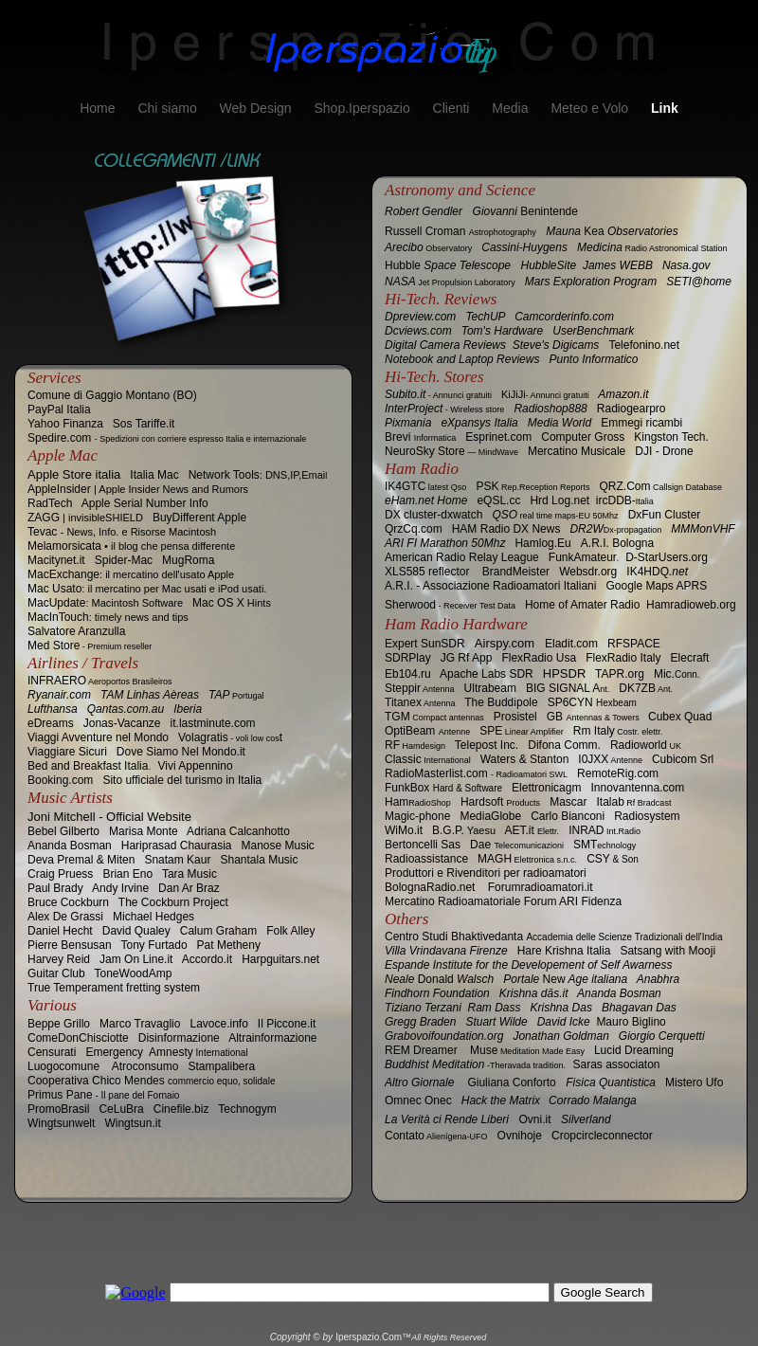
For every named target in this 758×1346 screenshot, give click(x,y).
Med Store (89, 645)
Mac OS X (231, 602)
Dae (517, 844)
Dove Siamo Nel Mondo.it (181, 751)
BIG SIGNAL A (567, 688)
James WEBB (618, 265)
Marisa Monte (143, 831)
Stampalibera (221, 1066)
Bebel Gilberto (63, 831)
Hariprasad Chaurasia (176, 845)
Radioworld (645, 745)
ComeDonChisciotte (78, 1038)
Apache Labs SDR (486, 674)
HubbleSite (549, 265)
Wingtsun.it (132, 1123)
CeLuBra (121, 1109)
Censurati (51, 1052)
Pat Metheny (229, 945)
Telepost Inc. (486, 745)
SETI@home (698, 281)
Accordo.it (207, 959)
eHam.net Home (426, 500)
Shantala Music (259, 859)
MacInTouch (108, 617)
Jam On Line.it (135, 959)
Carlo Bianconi (568, 816)
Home (99, 108)
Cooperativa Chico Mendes (151, 1080)
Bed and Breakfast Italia (87, 766)
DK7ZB (646, 688)
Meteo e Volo (591, 108)
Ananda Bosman (69, 845)
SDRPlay (408, 657)
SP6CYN (592, 702)
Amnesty (198, 1052)
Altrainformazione (272, 1038)
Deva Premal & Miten (81, 859)
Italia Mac (154, 475)
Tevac (121, 531)
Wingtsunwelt (61, 1123)
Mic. (677, 674)
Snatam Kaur (177, 859)
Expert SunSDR (425, 643)
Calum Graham (218, 930)
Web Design (258, 108)
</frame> (379, 1303)
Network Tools (258, 475)
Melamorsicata (131, 546)
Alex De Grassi (65, 916)
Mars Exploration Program (591, 281)
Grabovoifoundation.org (449, 1036)
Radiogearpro (631, 408)
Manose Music (278, 845)
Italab (634, 802)
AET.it (531, 830)
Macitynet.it (56, 560)
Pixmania (408, 422)
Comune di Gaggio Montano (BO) (112, 395)
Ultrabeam (490, 688)
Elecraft (690, 657)
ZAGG (85, 517)
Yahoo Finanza (65, 423)
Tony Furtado (154, 945)
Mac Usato (146, 588)
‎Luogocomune (63, 1066)
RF (415, 745)
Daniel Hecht (60, 930)
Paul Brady (55, 888)
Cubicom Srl (682, 759)
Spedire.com (166, 438)
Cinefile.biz (181, 1109)
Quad (680, 716)
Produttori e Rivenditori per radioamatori (486, 873)
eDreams (50, 723)
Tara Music (189, 874)
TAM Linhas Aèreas (149, 694)
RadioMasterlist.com (476, 773)
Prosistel (515, 716)
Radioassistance (426, 858)
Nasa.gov (686, 265)
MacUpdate (105, 602)
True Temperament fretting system (113, 987)
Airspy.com (504, 643)
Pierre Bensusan (69, 945)
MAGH (527, 858)
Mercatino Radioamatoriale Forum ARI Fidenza (503, 901)
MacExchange (130, 574)
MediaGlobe (490, 816)
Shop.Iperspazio (363, 108)
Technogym (247, 1109)
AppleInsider (137, 489)
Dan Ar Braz (189, 888)
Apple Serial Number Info (144, 503)
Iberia (187, 709)
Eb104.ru (408, 674)
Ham (418, 802)
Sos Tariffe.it (144, 423)
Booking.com (60, 780)
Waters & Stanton (524, 759)
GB (593, 716)
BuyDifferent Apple (199, 517)
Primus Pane (103, 1094)
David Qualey (136, 930)
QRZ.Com (660, 486)
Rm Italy (618, 730)
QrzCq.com (413, 529)
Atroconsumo (145, 1066)
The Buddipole (500, 702)
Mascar (568, 802)
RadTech (49, 503)
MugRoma (188, 560)
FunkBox (443, 787)
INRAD (604, 830)
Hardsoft (500, 802)
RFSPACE (633, 643)
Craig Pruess (60, 874)
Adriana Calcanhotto (238, 831)
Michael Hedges (153, 916)
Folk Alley (290, 930)
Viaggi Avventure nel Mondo (98, 737)
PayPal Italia (59, 409)
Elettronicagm (546, 787)
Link (664, 108)
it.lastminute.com (213, 723)
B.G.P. (464, 830)
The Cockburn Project (173, 902)
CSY (613, 858)
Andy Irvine (120, 888)
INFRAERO (99, 680)
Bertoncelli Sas (422, 844)
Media (512, 108)
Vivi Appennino (194, 766)
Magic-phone (417, 816)
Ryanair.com (59, 694)
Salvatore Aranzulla (76, 631)
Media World (559, 422)
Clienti (453, 108)
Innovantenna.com (637, 787)
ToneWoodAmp (133, 973)
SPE (521, 730)
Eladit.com (571, 643)
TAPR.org (619, 674)
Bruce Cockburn (68, 902)
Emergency (114, 1052)
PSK (532, 486)
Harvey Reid (58, 959)
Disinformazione (179, 1038)
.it (404, 830)
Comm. (564, 745)
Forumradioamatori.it (540, 887)
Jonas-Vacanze (122, 723)
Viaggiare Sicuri (67, 751)
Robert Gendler (423, 211)
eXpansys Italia (479, 422)
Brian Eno (127, 874)
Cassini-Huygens (524, 247)
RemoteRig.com (618, 773)
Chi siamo (168, 108)
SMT (604, 844)
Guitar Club (56, 973)
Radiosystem (646, 816)
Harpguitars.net (280, 959)
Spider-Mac (124, 560)
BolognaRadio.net (430, 887)
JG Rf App (467, 657)
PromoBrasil (58, 1109)
